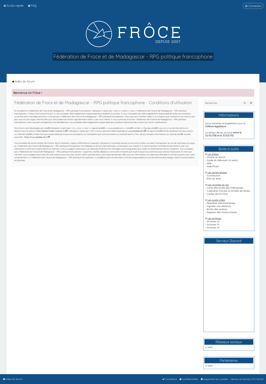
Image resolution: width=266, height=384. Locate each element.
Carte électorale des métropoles (225, 187)
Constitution (213, 175)
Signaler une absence (219, 206)
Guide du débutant (217, 160)
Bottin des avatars (217, 209)
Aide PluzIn (213, 166)
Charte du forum (216, 157)
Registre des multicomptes (222, 212)
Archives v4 (213, 227)
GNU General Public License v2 (51, 131)
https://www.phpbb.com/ (35, 137)
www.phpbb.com (135, 131)
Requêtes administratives (221, 203)
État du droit (214, 178)
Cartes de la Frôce (217, 193)
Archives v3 (213, 224)
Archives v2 (213, 221)
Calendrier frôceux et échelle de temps (228, 190)
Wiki (209, 163)
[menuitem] (32, 5)
